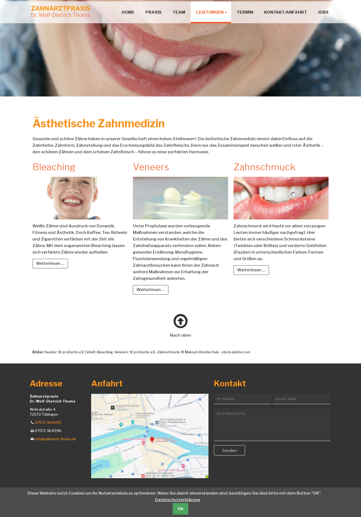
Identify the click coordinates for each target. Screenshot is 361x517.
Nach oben (180, 335)
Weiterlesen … (52, 263)
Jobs (323, 12)
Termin (245, 12)
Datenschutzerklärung (177, 499)
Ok (180, 508)
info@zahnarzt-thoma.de (55, 439)
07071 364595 (48, 422)
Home (128, 12)
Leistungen (209, 12)
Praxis (153, 12)
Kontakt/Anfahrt (285, 12)
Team (178, 12)
